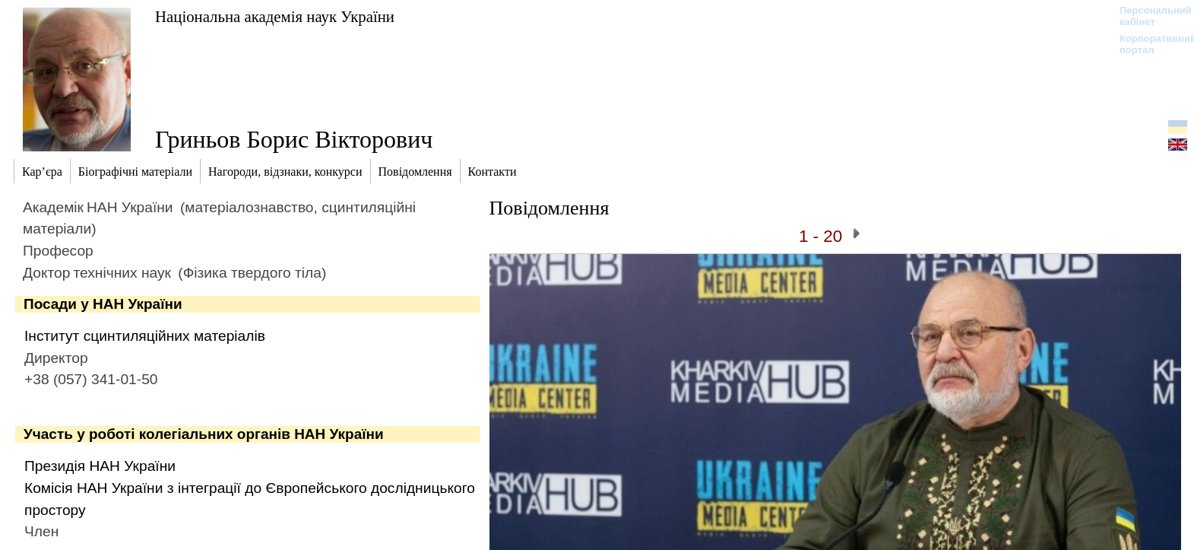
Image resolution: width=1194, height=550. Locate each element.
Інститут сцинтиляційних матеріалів (144, 336)
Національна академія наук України (274, 16)
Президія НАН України (100, 466)
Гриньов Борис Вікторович (293, 139)
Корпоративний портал (1148, 44)
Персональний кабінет (1148, 16)
